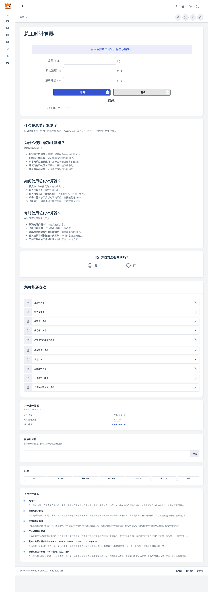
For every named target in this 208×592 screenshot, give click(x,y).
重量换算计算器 (36, 511)
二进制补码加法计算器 (44, 387)
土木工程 (59, 478)
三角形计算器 (40, 368)
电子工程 (137, 478)
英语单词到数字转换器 (44, 339)
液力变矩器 (39, 312)
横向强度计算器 (41, 350)
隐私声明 (200, 571)
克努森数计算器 (36, 521)
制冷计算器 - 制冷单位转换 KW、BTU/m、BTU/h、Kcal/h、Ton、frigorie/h (63, 541)
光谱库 (32, 500)
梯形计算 (38, 359)
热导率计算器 (40, 330)
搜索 (195, 454)
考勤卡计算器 (40, 321)
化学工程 (164, 478)
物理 (188, 478)
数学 (35, 478)
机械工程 (85, 478)
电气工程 (111, 478)
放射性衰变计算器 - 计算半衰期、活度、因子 (49, 551)
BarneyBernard (119, 424)
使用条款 (189, 571)
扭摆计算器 (39, 302)
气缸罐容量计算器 (37, 531)
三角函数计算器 (41, 378)
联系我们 (179, 571)
